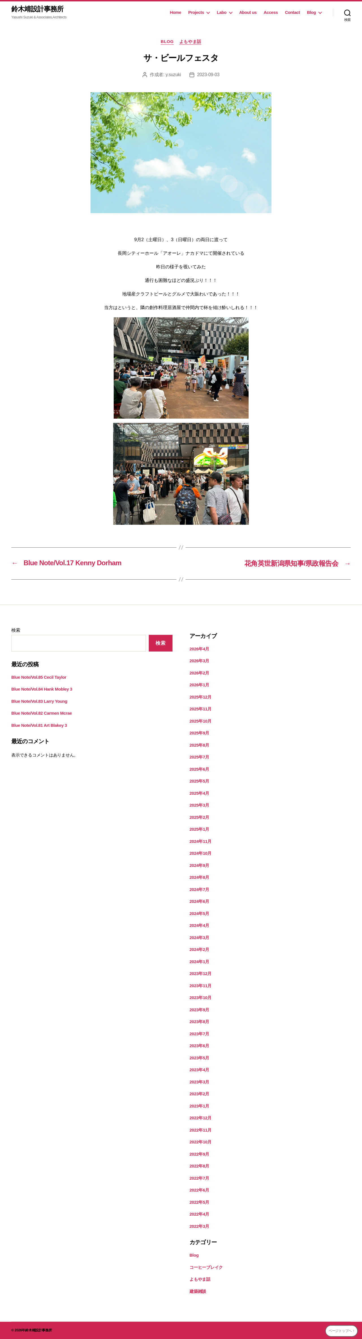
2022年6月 (199, 1190)
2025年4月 (199, 793)
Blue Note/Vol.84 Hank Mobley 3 (41, 689)
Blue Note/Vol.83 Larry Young (39, 701)
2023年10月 (200, 997)
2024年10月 (200, 853)
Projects (196, 12)
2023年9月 (199, 1009)
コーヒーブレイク (206, 1267)
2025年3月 (199, 805)
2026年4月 (199, 648)
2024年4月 (199, 925)
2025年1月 (199, 829)
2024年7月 (199, 889)
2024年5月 (199, 913)
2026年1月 (199, 684)
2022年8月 (199, 1166)
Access (271, 12)
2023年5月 (199, 1057)
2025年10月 (200, 721)
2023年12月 (200, 973)
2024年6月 (199, 901)
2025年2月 (199, 817)
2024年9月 (199, 865)
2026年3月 (199, 660)
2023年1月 (199, 1106)
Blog (311, 12)
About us (248, 12)
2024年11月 (200, 841)
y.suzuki (173, 74)
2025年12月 (200, 697)
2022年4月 (199, 1214)
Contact (292, 12)
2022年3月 (199, 1226)
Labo (221, 12)
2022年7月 (199, 1178)
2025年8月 (199, 745)
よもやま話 (190, 41)
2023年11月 (200, 985)
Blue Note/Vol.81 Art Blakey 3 (39, 725)
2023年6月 (199, 1045)
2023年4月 (199, 1069)
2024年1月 (199, 961)
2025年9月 (199, 732)
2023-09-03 (208, 74)
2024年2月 (199, 949)
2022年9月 (199, 1154)
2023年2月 (199, 1093)
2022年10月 (200, 1141)
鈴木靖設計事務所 (37, 9)
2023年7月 (199, 1033)
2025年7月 (199, 757)
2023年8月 (199, 1021)
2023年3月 (199, 1081)
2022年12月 (200, 1117)
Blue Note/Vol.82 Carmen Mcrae (41, 713)
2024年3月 (199, 937)
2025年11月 (200, 708)
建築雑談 (197, 1291)
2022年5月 (199, 1202)
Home (175, 12)
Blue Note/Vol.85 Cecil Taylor (38, 677)
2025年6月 (199, 769)
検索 (15, 630)
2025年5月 (199, 781)
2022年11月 (200, 1130)
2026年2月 (199, 672)
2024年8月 (199, 877)
